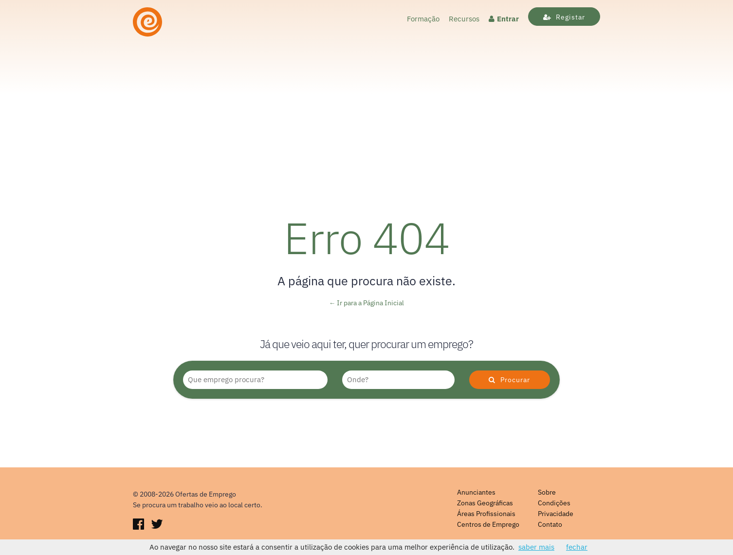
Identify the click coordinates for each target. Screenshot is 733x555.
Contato (550, 524)
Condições (554, 503)
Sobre (547, 492)
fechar (576, 547)
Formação (423, 18)
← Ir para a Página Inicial (366, 302)
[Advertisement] (366, 113)
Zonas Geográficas (485, 503)
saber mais (536, 547)
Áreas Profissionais (486, 513)
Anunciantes (476, 492)
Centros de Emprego (488, 524)
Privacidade (555, 513)
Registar (564, 17)
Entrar (504, 18)
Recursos (464, 18)
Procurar (509, 379)
